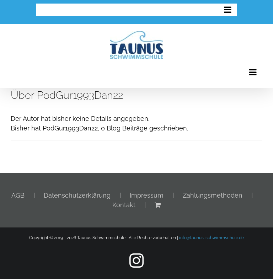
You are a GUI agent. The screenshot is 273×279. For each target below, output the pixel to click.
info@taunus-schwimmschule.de (211, 237)
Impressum (147, 195)
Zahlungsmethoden (212, 195)
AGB (18, 195)
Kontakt (123, 205)
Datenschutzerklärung (77, 195)
